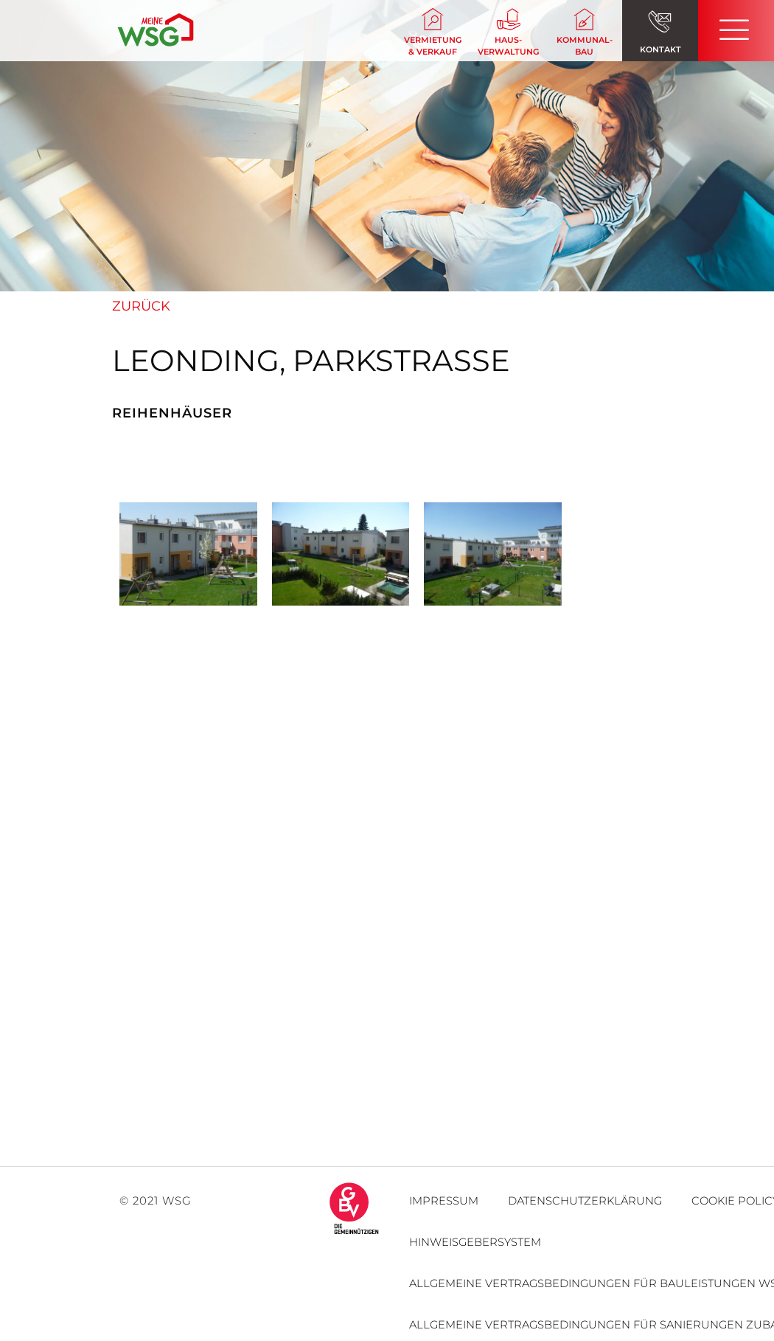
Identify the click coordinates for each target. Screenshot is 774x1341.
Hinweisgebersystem (475, 1242)
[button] (432, 33)
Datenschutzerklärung (585, 1200)
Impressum (443, 1200)
